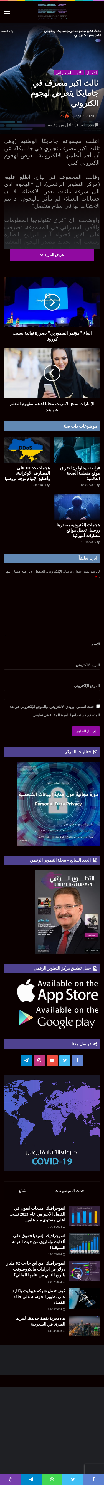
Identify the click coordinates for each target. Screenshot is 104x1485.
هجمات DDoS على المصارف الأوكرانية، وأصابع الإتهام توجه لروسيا (27, 473)
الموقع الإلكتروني (87, 686)
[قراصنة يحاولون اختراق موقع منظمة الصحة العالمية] (77, 450)
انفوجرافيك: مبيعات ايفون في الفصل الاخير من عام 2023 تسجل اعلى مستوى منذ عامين (36, 1214)
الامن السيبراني (68, 73)
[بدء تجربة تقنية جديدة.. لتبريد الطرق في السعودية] (84, 1326)
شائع (22, 1190)
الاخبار (91, 73)
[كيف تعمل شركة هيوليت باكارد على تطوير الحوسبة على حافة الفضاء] (84, 1298)
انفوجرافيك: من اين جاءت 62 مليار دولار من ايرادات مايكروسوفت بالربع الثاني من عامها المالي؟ (35, 1269)
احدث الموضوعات (70, 1190)
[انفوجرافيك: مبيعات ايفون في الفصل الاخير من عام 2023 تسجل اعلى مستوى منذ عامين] (84, 1216)
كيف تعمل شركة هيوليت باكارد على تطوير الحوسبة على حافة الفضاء (38, 1297)
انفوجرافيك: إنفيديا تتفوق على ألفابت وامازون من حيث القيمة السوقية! (38, 1242)
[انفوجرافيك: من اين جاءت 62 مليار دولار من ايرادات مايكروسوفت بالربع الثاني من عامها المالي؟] (84, 1271)
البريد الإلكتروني (88, 665)
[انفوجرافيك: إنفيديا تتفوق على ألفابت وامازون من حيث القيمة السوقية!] (84, 1243)
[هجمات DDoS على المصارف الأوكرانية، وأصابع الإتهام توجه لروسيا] (27, 450)
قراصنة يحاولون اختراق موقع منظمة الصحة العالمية (80, 473)
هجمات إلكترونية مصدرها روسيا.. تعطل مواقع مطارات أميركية (78, 530)
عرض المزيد (52, 255)
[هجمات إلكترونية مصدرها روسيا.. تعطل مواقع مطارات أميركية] (77, 507)
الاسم (95, 644)
